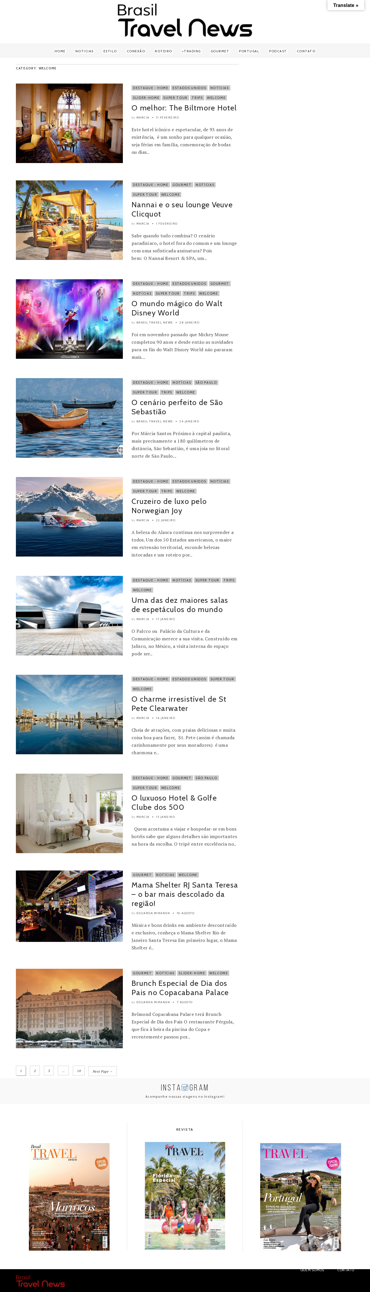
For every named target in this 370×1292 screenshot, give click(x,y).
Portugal (249, 51)
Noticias (84, 51)
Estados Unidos (189, 88)
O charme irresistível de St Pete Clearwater (179, 703)
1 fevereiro (167, 224)
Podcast (278, 51)
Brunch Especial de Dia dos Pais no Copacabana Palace (180, 988)
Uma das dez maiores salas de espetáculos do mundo (180, 605)
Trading (192, 51)
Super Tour (175, 98)
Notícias (219, 88)
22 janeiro (165, 520)
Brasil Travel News (154, 322)
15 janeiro (165, 817)
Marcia (142, 117)
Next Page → (103, 1071)
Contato (306, 51)
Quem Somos (312, 1269)
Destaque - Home (151, 88)
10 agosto (186, 913)
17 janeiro (165, 619)
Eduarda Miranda (153, 913)
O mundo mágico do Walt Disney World (177, 308)
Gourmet (220, 51)
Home (60, 51)
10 (79, 1071)
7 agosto (185, 1002)
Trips (197, 98)
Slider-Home (146, 98)
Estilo (110, 51)
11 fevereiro (167, 117)
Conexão (136, 51)
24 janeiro (189, 421)
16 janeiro (165, 718)
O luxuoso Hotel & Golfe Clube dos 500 (174, 802)
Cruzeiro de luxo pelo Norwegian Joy (169, 506)
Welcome (216, 98)
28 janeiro (189, 322)
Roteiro (163, 51)
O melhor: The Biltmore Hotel (184, 107)
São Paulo (206, 382)
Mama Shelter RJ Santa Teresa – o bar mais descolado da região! (185, 894)
